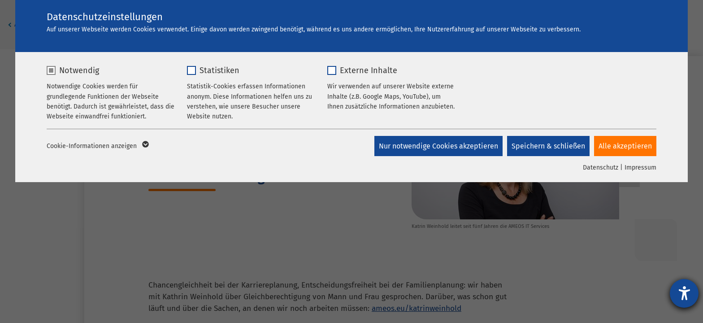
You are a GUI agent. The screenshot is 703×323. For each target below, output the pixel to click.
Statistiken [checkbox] (219, 70)
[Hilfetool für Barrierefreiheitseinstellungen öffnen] (684, 293)
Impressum (640, 167)
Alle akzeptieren (625, 146)
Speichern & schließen (548, 146)
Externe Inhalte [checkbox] (368, 70)
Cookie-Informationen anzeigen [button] (97, 146)
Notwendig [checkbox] (79, 70)
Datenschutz (600, 167)
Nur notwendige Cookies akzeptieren (438, 146)
